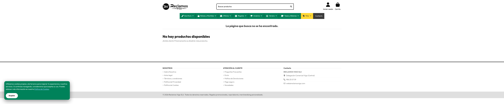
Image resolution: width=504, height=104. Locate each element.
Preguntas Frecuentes (233, 72)
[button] (188, 16)
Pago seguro (229, 82)
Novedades (229, 85)
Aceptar (12, 95)
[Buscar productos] (291, 7)
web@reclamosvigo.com (295, 83)
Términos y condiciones (173, 78)
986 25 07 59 (291, 79)
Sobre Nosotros (170, 72)
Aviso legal (168, 75)
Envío (227, 75)
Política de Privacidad (172, 82)
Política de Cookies (171, 85)
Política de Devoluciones (234, 78)
